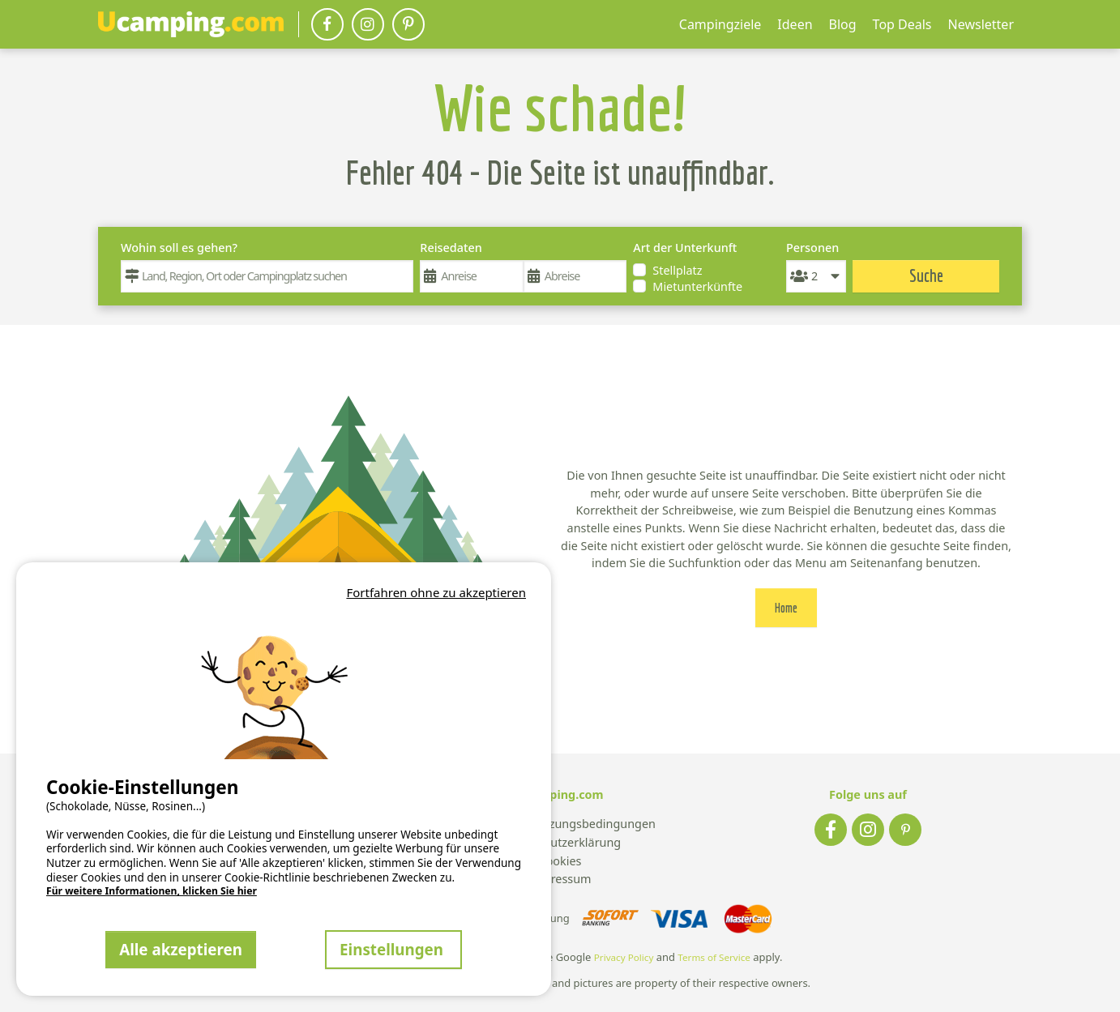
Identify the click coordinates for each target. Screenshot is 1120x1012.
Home (786, 607)
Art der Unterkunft (685, 247)
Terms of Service (714, 957)
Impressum (559, 879)
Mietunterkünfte (697, 286)
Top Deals (902, 24)
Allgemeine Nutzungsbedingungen (560, 824)
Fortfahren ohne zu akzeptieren (436, 592)
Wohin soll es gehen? (179, 247)
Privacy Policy (624, 957)
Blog (843, 24)
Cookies (560, 861)
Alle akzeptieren (180, 949)
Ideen (794, 24)
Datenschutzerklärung (560, 843)
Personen (812, 247)
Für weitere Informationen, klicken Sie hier (151, 891)
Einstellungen (393, 949)
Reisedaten (450, 247)
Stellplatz (677, 270)
